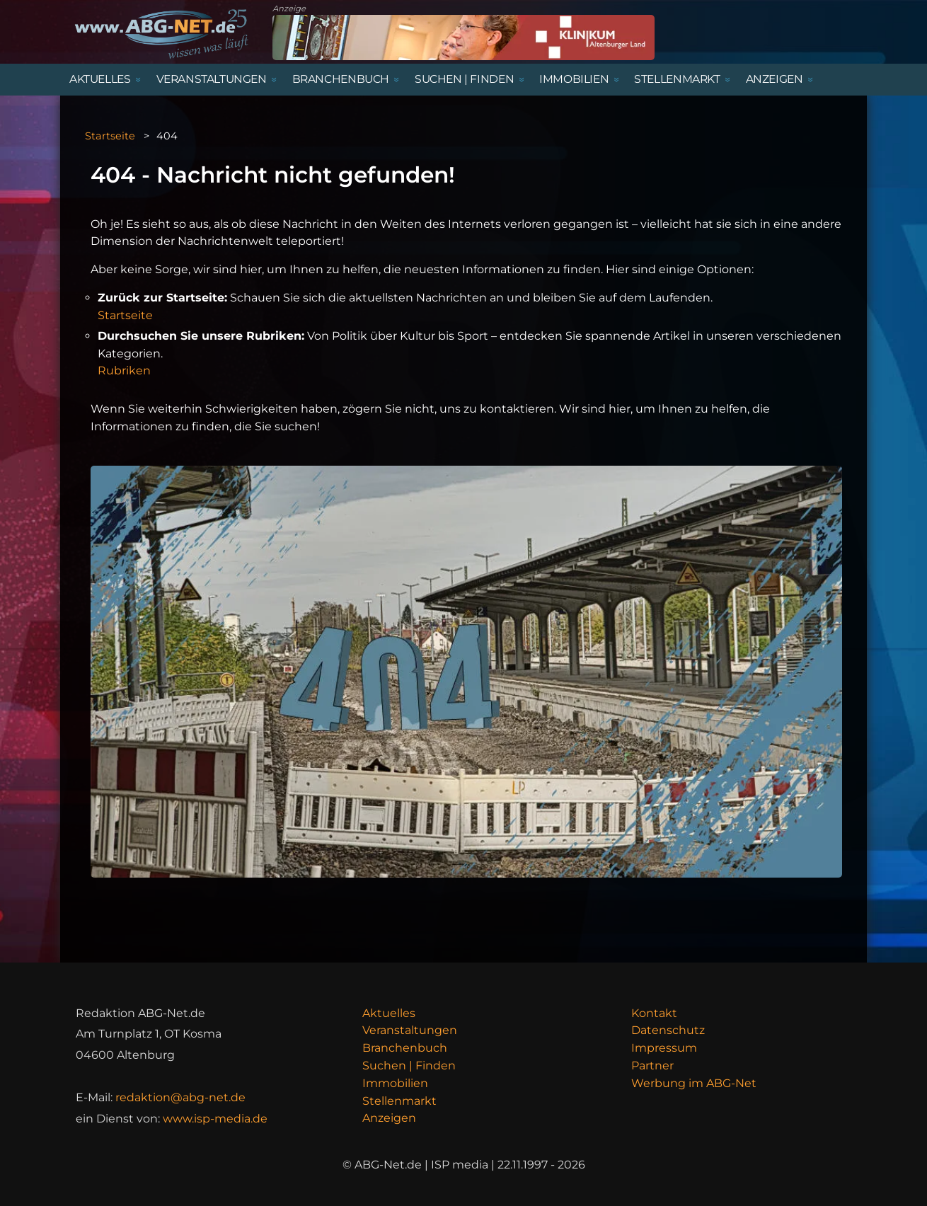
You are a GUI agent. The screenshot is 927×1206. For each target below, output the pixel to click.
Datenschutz (668, 1030)
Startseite (110, 136)
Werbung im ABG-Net (693, 1083)
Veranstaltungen (409, 1030)
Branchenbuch (404, 1048)
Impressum (664, 1048)
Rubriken (124, 370)
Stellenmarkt (399, 1101)
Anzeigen (389, 1118)
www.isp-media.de (215, 1118)
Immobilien (395, 1083)
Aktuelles (388, 1013)
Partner (652, 1065)
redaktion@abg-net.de (180, 1097)
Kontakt (654, 1013)
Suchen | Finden (409, 1065)
